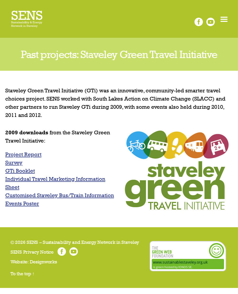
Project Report (23, 160)
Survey (13, 168)
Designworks (43, 268)
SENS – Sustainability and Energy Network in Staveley (83, 248)
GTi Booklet (20, 176)
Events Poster (22, 209)
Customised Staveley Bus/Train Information (59, 201)
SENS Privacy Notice (32, 258)
